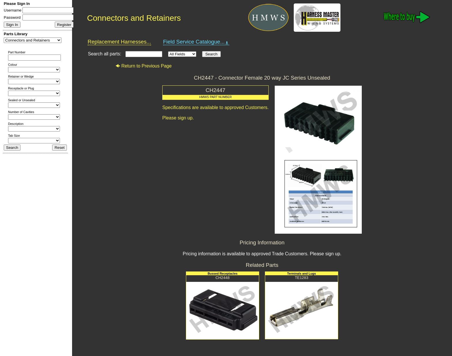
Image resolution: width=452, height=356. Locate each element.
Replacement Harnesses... (119, 42)
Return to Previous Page (143, 65)
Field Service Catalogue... (196, 42)
